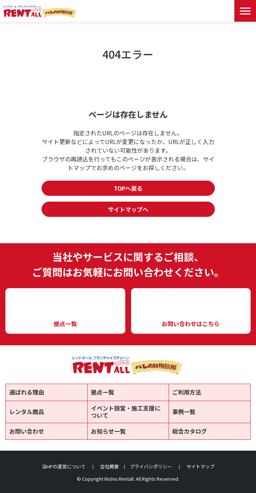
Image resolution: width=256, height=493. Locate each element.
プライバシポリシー (151, 466)
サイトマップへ (128, 209)
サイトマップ (200, 466)
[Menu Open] (245, 11)
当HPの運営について (64, 466)
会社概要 (109, 466)
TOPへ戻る (128, 188)
